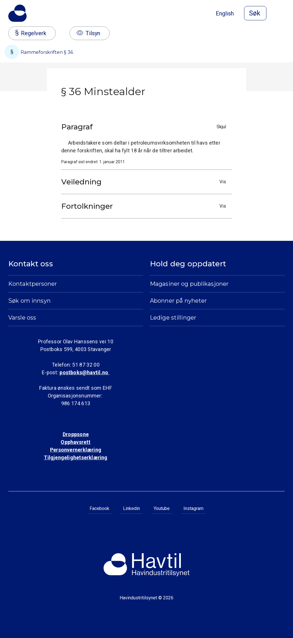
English (225, 13)
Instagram (193, 508)
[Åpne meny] (281, 13)
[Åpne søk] (255, 13)
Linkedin (131, 508)
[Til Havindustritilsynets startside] (17, 13)
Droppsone (76, 434)
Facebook (99, 508)
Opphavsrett (75, 442)
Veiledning (145, 181)
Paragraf (145, 126)
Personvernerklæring (75, 450)
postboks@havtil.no (84, 372)
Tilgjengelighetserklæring (75, 457)
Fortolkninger (145, 206)
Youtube (162, 508)
